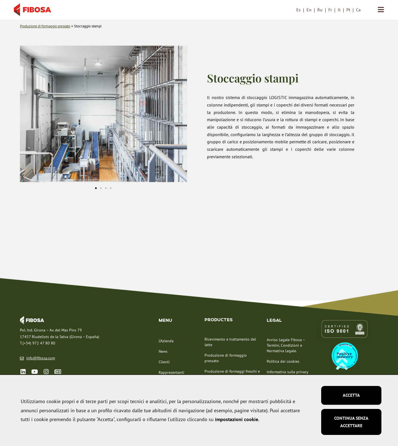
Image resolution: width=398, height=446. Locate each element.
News (163, 351)
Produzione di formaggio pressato (226, 358)
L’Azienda (166, 341)
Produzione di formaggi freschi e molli (232, 374)
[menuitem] (298, 10)
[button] (26, 115)
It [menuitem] (339, 10)
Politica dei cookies (283, 361)
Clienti (164, 362)
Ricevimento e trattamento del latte (230, 342)
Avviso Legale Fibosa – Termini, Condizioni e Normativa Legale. (286, 346)
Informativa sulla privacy (287, 372)
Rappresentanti (171, 372)
